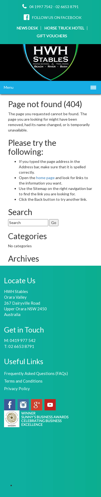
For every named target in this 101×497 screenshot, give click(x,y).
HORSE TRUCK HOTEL (64, 28)
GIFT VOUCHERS (52, 36)
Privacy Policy (17, 388)
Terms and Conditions (23, 380)
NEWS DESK (27, 28)
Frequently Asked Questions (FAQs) (36, 373)
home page (45, 177)
